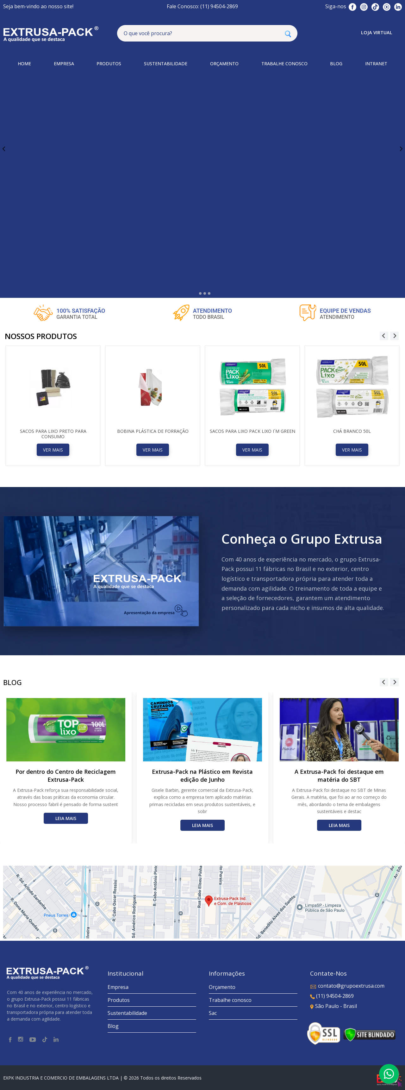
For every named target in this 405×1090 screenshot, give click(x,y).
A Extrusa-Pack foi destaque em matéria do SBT (339, 775)
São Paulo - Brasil (333, 1006)
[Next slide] (400, 149)
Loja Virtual (376, 32)
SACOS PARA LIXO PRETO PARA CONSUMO (53, 433)
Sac (213, 1013)
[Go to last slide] (4, 149)
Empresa (118, 987)
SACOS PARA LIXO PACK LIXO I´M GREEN (252, 431)
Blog (113, 1026)
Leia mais (65, 818)
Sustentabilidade (127, 1013)
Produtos (119, 1000)
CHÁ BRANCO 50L (352, 431)
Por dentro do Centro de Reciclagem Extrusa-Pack (66, 775)
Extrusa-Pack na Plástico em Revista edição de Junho (202, 775)
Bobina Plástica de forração (153, 431)
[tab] (195, 293)
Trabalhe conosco (230, 1000)
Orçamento (222, 987)
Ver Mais (53, 450)
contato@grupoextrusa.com (347, 985)
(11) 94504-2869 (332, 995)
